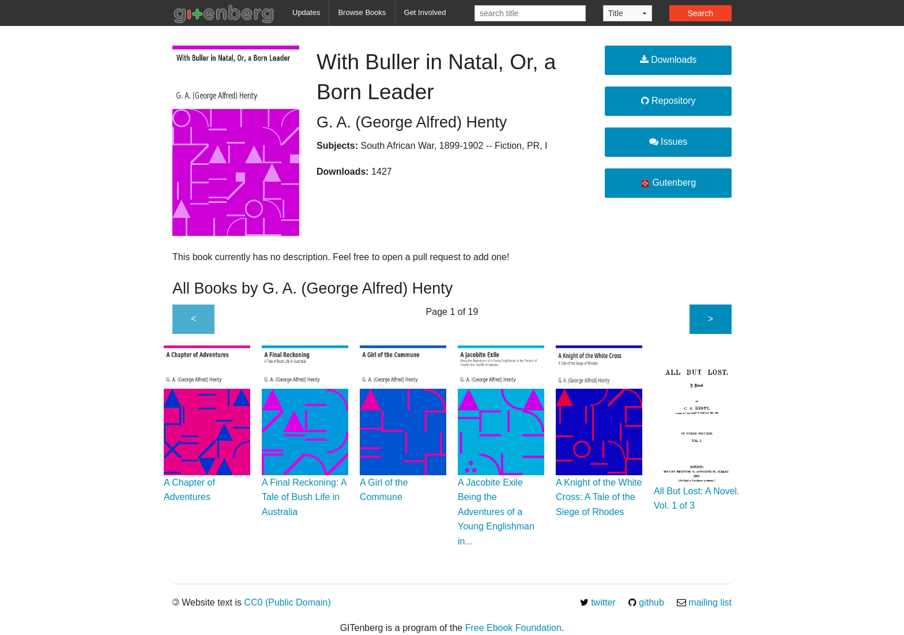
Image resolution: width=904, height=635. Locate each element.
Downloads (668, 60)
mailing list (704, 602)
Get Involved (425, 12)
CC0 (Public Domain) (287, 602)
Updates (306, 12)
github (646, 602)
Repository (668, 101)
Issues (668, 141)
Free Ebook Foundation (513, 628)
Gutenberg (668, 183)
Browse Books (362, 12)
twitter (598, 602)
